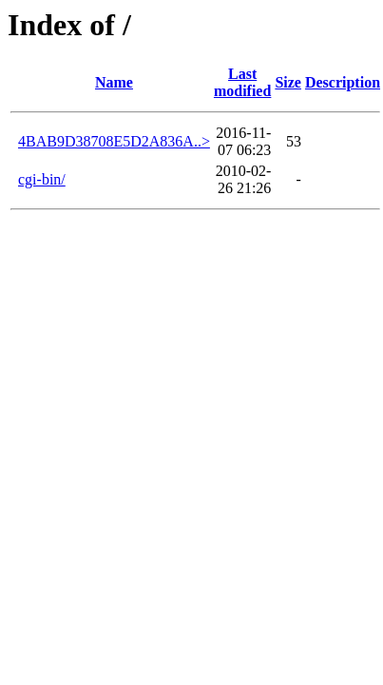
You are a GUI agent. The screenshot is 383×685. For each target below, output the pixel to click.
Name (114, 82)
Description (342, 82)
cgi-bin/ (42, 179)
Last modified (242, 82)
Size (288, 82)
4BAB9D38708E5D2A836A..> (114, 141)
